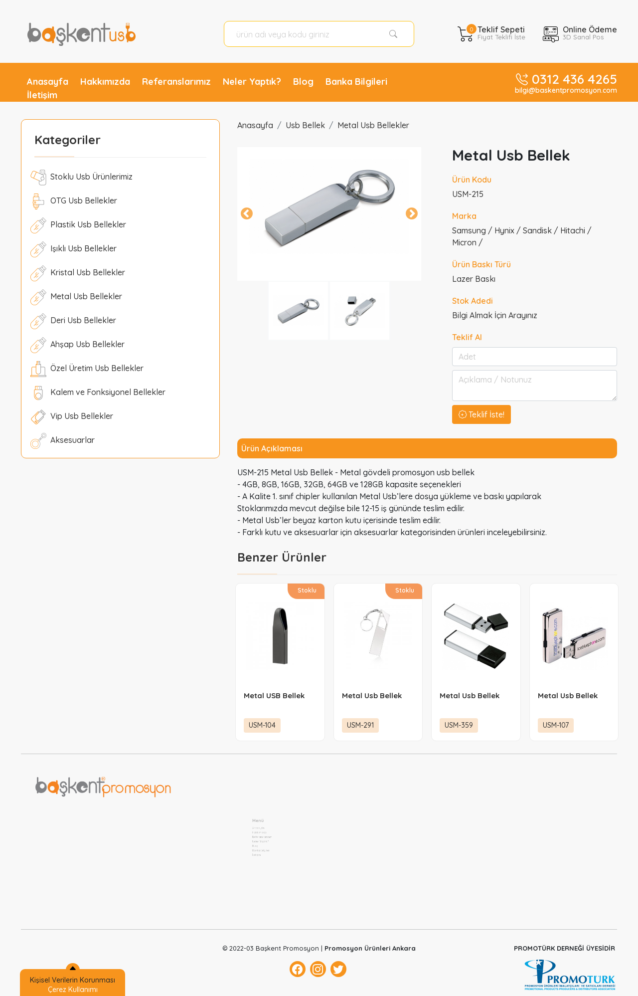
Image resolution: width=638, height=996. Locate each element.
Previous (247, 213)
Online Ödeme (590, 31)
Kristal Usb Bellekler (77, 273)
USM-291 (360, 725)
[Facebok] (298, 969)
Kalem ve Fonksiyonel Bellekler (97, 393)
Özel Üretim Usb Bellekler (87, 369)
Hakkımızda (105, 81)
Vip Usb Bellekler (71, 417)
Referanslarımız (176, 81)
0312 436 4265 (574, 79)
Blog (303, 81)
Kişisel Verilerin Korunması (72, 980)
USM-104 (262, 725)
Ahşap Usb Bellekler (77, 345)
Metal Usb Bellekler (76, 297)
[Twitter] (338, 969)
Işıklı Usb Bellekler (73, 249)
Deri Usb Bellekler (73, 321)
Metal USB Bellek (274, 695)
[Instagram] (318, 969)
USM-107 (556, 725)
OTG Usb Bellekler (73, 201)
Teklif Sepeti (501, 31)
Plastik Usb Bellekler (78, 225)
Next (412, 213)
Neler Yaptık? (252, 81)
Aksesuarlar (62, 441)
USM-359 (459, 725)
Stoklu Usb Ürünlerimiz (81, 178)
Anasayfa (47, 81)
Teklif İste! (481, 414)
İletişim (42, 95)
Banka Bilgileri (356, 81)
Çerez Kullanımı (73, 989)
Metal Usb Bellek (372, 695)
